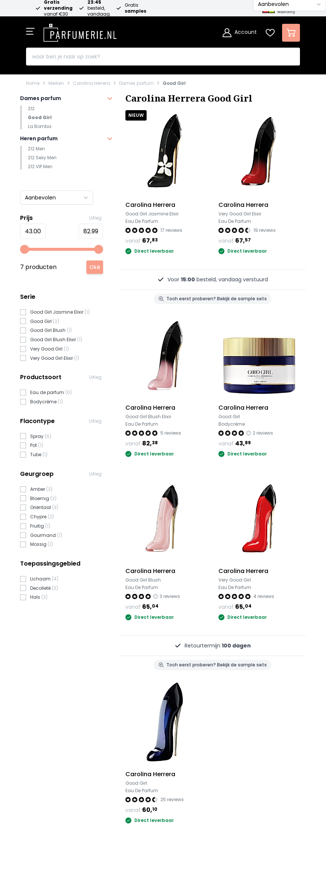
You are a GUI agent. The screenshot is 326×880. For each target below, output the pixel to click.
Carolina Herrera (91, 83)
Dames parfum (136, 83)
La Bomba (39, 126)
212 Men (36, 148)
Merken (56, 83)
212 (31, 108)
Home (32, 83)
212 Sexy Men (42, 157)
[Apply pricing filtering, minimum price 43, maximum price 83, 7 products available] (94, 267)
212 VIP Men (40, 166)
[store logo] (80, 30)
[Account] (240, 32)
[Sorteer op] (56, 198)
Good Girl (174, 83)
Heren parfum (39, 138)
